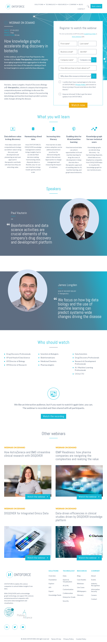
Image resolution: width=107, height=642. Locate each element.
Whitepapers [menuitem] (81, 591)
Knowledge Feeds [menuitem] (55, 595)
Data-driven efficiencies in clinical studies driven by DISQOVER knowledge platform (79, 517)
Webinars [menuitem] (80, 584)
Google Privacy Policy (90, 34)
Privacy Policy (81, 84)
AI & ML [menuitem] (66, 586)
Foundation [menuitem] (53, 580)
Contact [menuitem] (81, 9)
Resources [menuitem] (62, 4)
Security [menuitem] (66, 601)
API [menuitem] (50, 588)
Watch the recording (53, 416)
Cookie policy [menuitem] (81, 639)
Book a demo (96, 6)
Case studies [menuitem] (81, 580)
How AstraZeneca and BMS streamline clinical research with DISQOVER (27, 454)
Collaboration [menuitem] (68, 593)
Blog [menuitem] (81, 4)
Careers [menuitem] (94, 595)
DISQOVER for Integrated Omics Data (26, 513)
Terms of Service (77, 36)
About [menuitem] (93, 576)
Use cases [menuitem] (80, 588)
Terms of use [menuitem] (56, 639)
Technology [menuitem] (51, 4)
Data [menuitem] (64, 576)
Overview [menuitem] (52, 576)
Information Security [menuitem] (95, 590)
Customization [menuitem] (68, 590)
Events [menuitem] (93, 580)
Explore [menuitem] (51, 584)
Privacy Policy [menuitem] (68, 639)
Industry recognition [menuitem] (95, 585)
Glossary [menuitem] (80, 595)
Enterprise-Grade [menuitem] (69, 597)
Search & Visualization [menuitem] (67, 581)
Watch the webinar (34, 497)
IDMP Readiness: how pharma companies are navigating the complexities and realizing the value (77, 455)
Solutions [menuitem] (39, 4)
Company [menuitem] (73, 4)
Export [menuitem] (51, 591)
